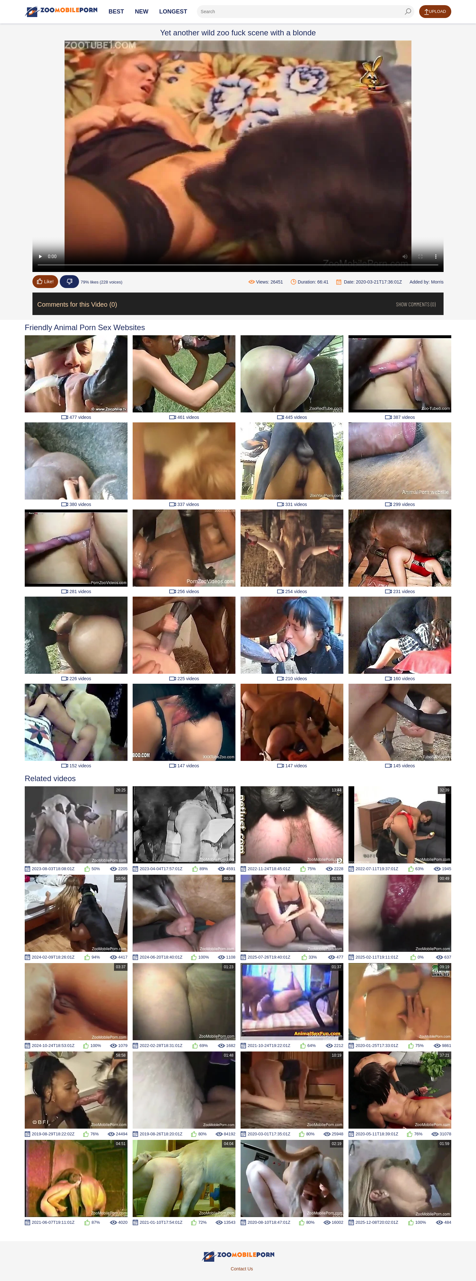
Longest (173, 11)
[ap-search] (305, 11)
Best (116, 11)
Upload (435, 12)
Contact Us (242, 1268)
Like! (45, 281)
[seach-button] (407, 11)
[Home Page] (61, 11)
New (141, 11)
